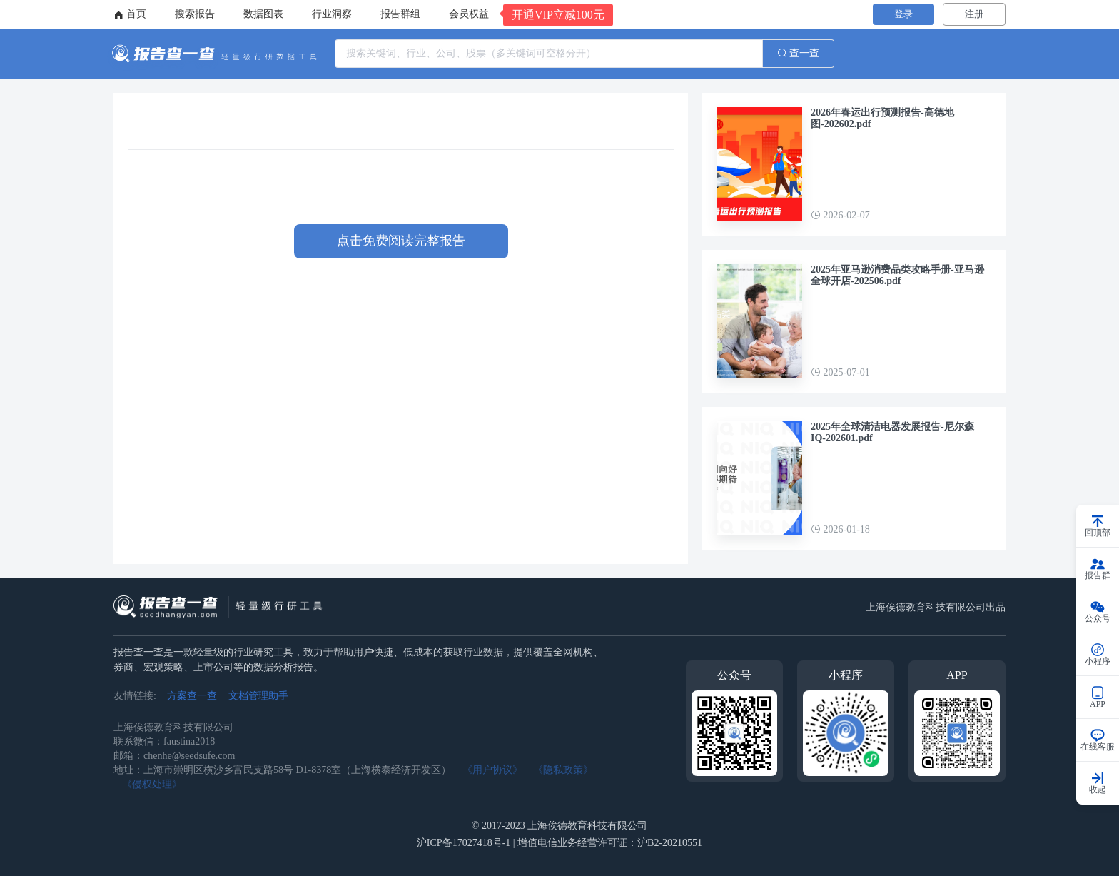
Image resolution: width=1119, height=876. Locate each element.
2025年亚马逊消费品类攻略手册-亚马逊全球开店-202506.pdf (897, 275)
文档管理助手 (258, 695)
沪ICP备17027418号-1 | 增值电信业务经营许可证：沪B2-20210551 (559, 842)
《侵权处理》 (152, 784)
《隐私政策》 (563, 770)
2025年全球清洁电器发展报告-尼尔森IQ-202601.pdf (892, 432)
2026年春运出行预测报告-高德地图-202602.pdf (882, 118)
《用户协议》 (492, 770)
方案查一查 (192, 695)
